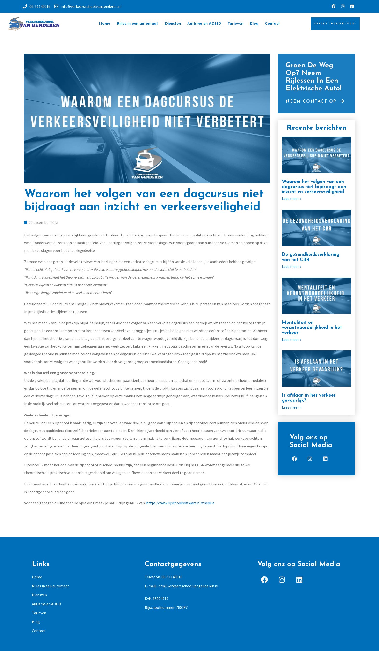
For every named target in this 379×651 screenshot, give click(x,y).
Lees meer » (291, 199)
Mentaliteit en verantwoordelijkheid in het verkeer (312, 328)
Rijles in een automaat (137, 24)
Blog (254, 24)
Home (104, 24)
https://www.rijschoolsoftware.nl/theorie (180, 503)
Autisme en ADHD (204, 24)
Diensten (173, 24)
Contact (272, 24)
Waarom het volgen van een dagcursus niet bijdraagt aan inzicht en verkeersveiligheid (314, 187)
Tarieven (235, 24)
